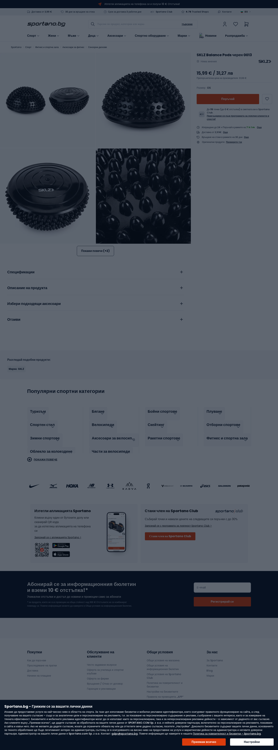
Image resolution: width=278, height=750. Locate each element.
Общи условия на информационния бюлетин (163, 663)
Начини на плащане (39, 672)
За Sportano (214, 656)
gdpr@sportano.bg (124, 733)
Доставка (32, 667)
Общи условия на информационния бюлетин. (108, 602)
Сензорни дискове (97, 47)
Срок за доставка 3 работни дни (124, 11)
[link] (225, 24)
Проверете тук (234, 142)
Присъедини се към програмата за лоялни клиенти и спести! (238, 117)
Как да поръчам (36, 656)
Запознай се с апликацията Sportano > (58, 533)
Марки (182, 35)
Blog (209, 667)
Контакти (227, 11)
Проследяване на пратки (42, 661)
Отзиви (13, 319)
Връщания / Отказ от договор (105, 680)
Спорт (28, 47)
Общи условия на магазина (163, 656)
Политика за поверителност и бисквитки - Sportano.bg (227, 733)
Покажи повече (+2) (95, 251)
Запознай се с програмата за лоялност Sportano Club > (178, 522)
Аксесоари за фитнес (73, 47)
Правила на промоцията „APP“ (165, 693)
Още (259, 127)
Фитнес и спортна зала (47, 47)
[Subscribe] (222, 598)
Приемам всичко (204, 742)
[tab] (95, 271)
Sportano (16, 47)
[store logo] (46, 24)
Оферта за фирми (98, 675)
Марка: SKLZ (16, 369)
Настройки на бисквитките (162, 688)
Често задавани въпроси (102, 661)
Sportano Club (164, 11)
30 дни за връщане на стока (80, 11)
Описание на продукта (27, 288)
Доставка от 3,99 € (42, 11)
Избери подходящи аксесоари (34, 303)
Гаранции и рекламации (101, 685)
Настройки (252, 742)
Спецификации (21, 272)
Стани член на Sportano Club (170, 532)
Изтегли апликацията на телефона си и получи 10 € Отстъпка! (142, 4)
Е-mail (201, 584)
